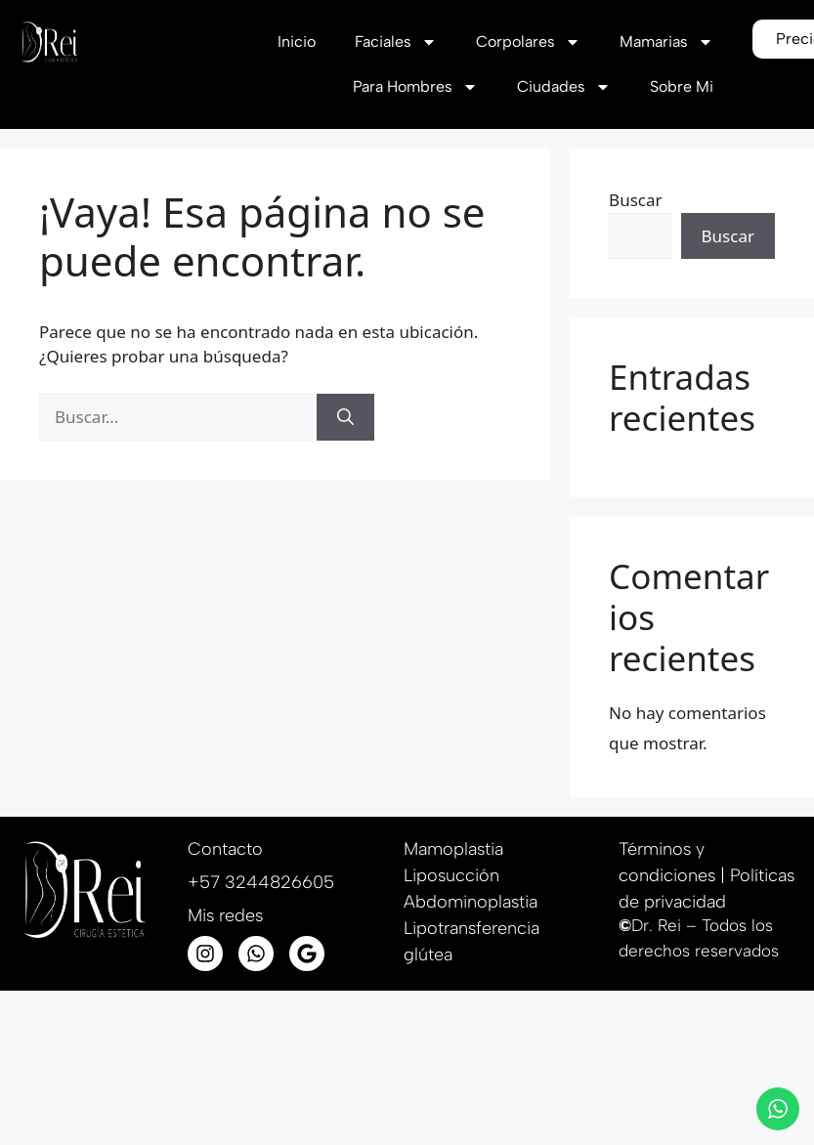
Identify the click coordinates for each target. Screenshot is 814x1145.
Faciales (395, 42)
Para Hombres (414, 87)
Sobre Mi (680, 86)
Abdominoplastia (470, 901)
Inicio (296, 41)
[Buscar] (345, 417)
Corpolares (527, 42)
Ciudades (563, 87)
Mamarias (665, 42)
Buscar (635, 200)
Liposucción (451, 875)
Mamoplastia (453, 849)
